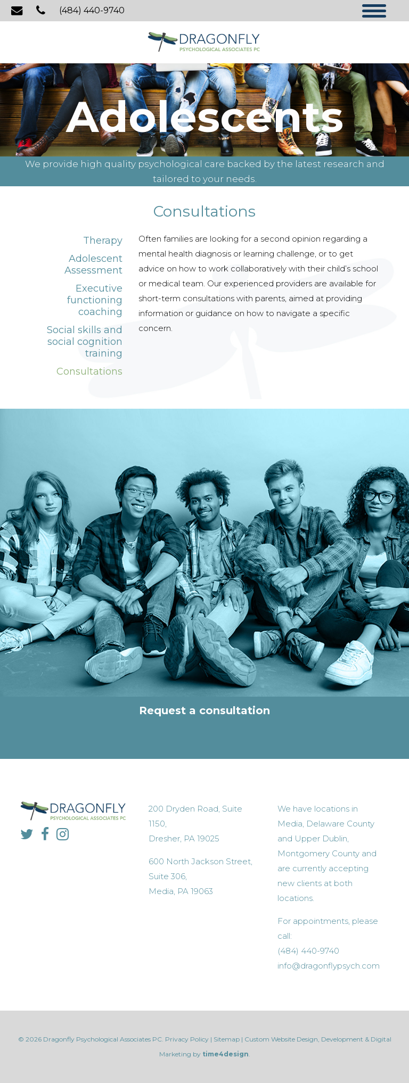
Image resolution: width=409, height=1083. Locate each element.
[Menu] (374, 12)
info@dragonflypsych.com (328, 966)
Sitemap (227, 1039)
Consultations (89, 371)
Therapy (102, 240)
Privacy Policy (187, 1039)
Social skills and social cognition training (84, 341)
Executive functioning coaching (94, 300)
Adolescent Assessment (93, 264)
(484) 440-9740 (92, 10)
